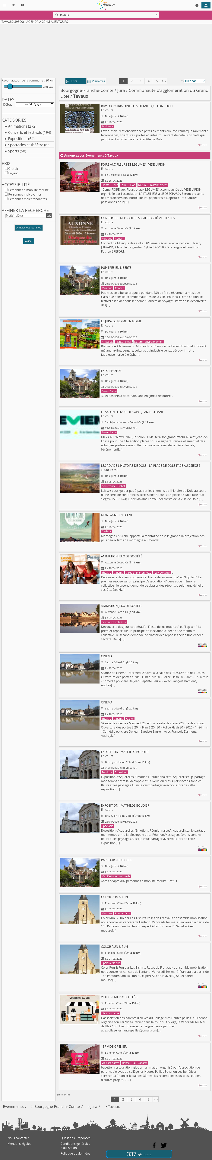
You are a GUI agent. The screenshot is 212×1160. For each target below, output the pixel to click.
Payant (13, 174)
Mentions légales (19, 1144)
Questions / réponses (75, 1138)
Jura (121, 90)
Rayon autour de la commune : (23, 80)
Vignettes (96, 81)
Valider (29, 241)
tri (182, 81)
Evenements (13, 1106)
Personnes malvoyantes (25, 195)
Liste (71, 81)
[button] (28, 229)
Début (7, 105)
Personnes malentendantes (27, 200)
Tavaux (114, 1106)
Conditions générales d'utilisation (75, 1146)
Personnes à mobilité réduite (28, 191)
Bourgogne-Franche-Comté (86, 90)
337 (139, 1154)
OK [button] (49, 216)
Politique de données (75, 1153)
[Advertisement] (106, 50)
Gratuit (13, 169)
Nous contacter (18, 1138)
